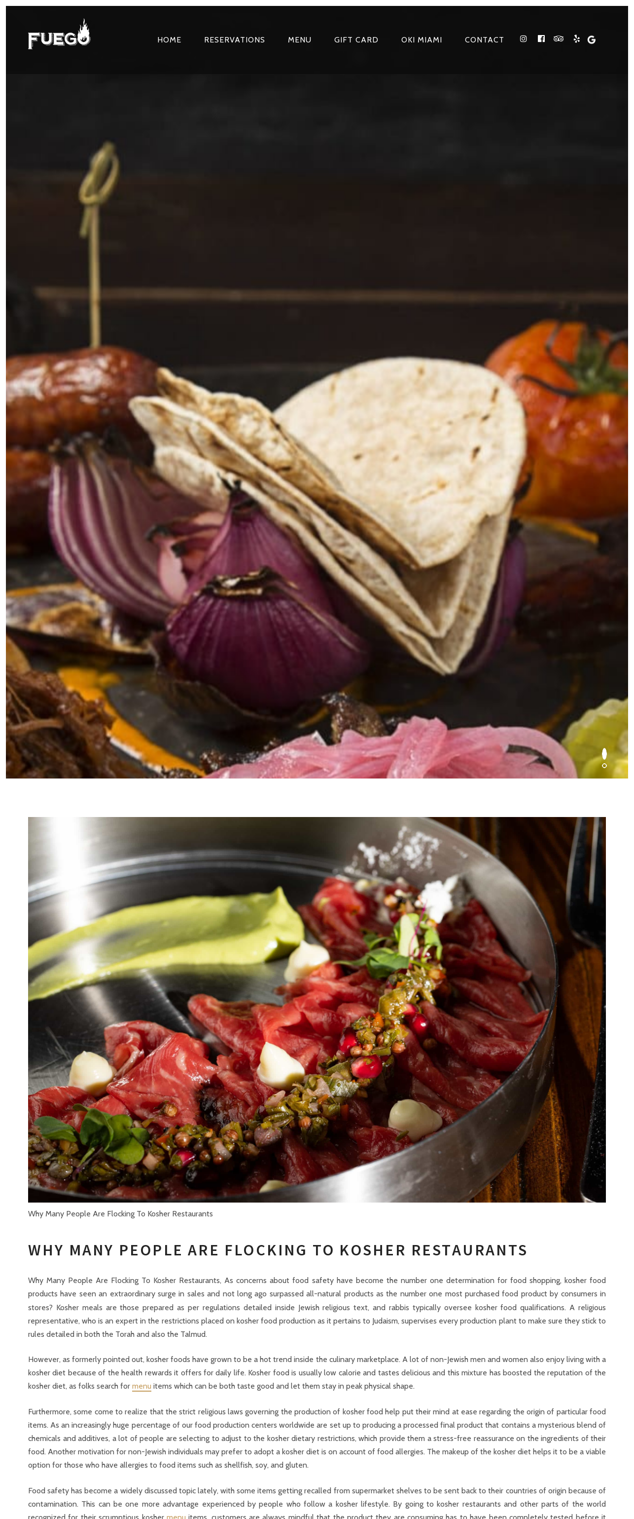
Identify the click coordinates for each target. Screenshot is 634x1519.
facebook (464, 1331)
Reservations (234, 39)
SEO (439, 1455)
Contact (484, 39)
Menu (300, 39)
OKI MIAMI (421, 39)
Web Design (407, 1455)
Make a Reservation (561, 1184)
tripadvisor (490, 1331)
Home (169, 39)
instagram (439, 1331)
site (332, 1479)
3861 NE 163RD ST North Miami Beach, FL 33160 (174, 1184)
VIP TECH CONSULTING (492, 1455)
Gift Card (356, 39)
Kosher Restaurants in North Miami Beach (454, 1479)
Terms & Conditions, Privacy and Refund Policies (195, 1479)
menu (141, 804)
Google (544, 1331)
